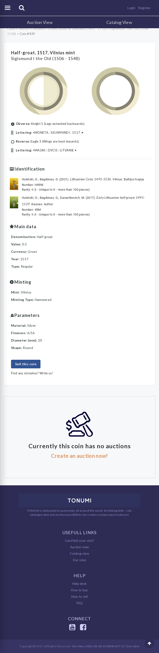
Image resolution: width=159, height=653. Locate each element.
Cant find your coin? (79, 540)
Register (144, 8)
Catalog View (119, 22)
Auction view (79, 547)
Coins (11, 29)
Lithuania (38, 29)
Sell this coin (25, 364)
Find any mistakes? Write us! (32, 373)
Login (131, 8)
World (23, 29)
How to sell (79, 596)
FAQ (79, 603)
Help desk (79, 584)
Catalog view (79, 553)
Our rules (79, 560)
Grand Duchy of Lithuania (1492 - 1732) (77, 29)
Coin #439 (27, 34)
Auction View (40, 22)
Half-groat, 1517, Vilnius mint (43, 52)
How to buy (79, 590)
